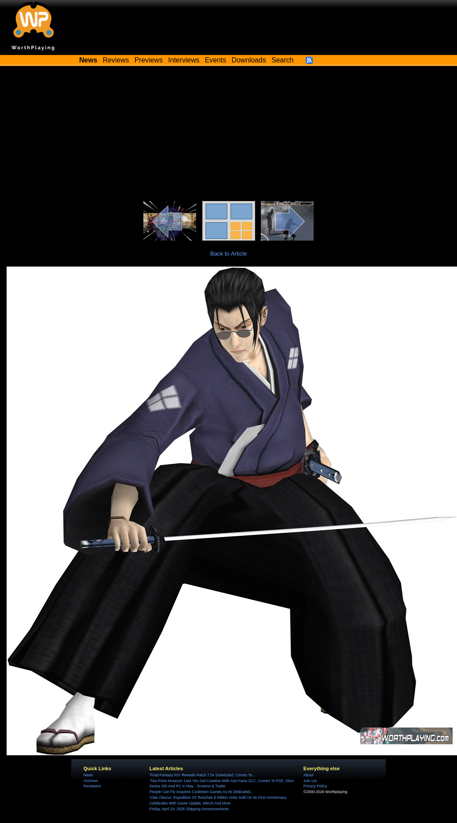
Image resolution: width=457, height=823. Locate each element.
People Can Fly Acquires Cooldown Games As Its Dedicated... (201, 792)
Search (282, 60)
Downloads (249, 60)
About (308, 775)
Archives (91, 781)
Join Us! (310, 781)
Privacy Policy (315, 786)
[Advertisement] (229, 135)
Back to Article (228, 253)
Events (215, 60)
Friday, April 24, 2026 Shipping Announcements (189, 809)
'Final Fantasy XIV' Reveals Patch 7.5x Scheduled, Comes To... (203, 775)
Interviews (183, 60)
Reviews (116, 60)
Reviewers (92, 786)
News (88, 775)
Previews (149, 60)
